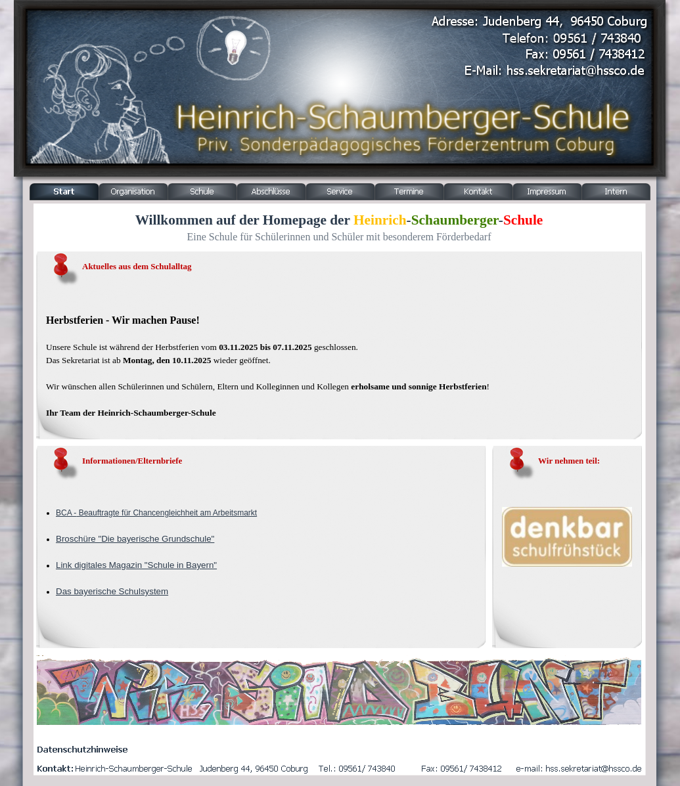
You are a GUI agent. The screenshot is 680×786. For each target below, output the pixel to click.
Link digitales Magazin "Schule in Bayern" (136, 565)
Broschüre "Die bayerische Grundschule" (135, 539)
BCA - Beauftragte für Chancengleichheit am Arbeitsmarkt (156, 512)
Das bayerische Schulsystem (112, 591)
